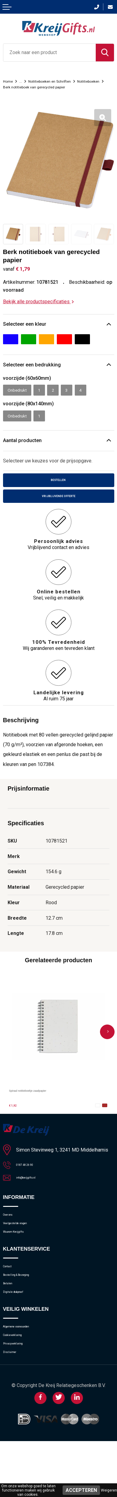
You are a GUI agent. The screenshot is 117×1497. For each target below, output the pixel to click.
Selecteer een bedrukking (37, 372)
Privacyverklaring (20, 1394)
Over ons (12, 1235)
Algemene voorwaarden (28, 1370)
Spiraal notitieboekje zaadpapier (44, 1106)
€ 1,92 (15, 1121)
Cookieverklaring (20, 1382)
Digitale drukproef (21, 1332)
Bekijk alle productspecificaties (38, 307)
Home (9, 81)
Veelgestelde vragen (25, 1246)
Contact (11, 1297)
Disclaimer (14, 1406)
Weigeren (109, 1490)
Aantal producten (26, 451)
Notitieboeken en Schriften (61, 81)
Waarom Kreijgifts (21, 1259)
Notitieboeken (18, 87)
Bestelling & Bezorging (27, 1308)
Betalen (11, 1320)
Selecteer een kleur (29, 330)
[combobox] (49, 52)
